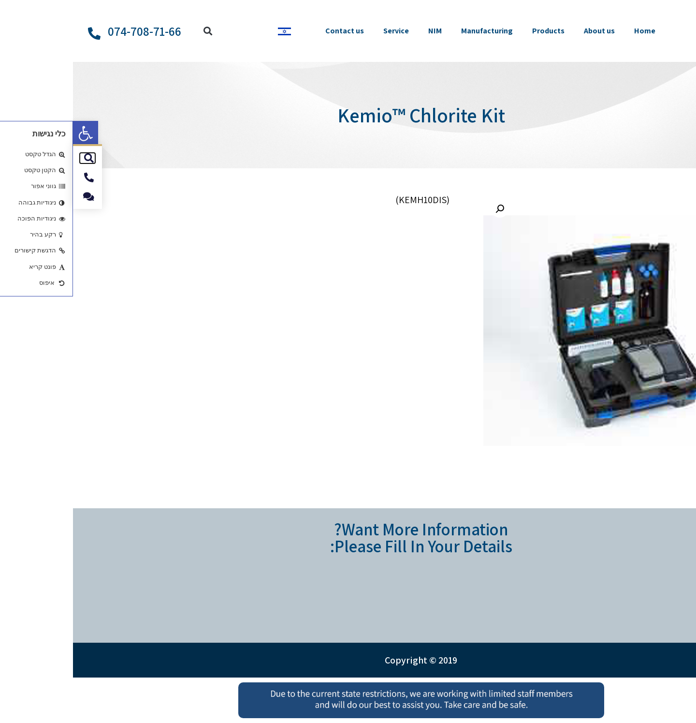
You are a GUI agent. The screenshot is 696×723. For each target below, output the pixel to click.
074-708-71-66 (71, 31)
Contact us (271, 31)
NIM (362, 31)
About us (526, 31)
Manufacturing (414, 31)
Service (323, 31)
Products (475, 31)
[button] (12, 133)
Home (571, 31)
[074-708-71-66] (21, 33)
